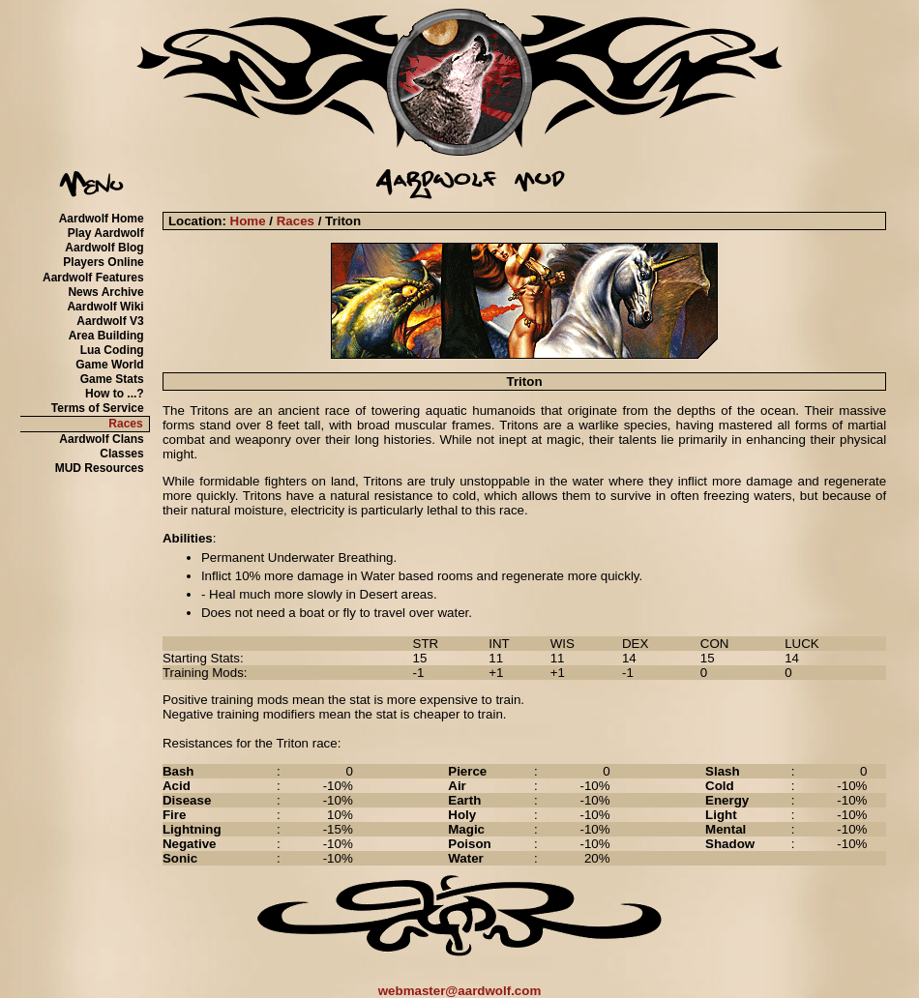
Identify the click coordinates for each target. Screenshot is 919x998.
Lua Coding (112, 350)
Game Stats (112, 379)
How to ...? (114, 393)
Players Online (103, 262)
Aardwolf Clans (101, 439)
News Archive (105, 292)
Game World (109, 364)
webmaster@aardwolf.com (460, 990)
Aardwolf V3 (109, 321)
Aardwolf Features (93, 277)
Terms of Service (97, 408)
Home (248, 221)
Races (125, 423)
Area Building (106, 335)
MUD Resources (99, 468)
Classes (121, 453)
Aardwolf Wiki (105, 306)
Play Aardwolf (106, 233)
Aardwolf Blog (104, 247)
